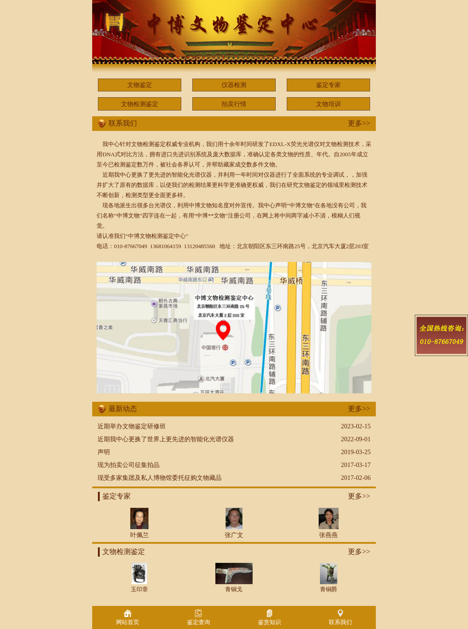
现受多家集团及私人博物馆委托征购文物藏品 (160, 477)
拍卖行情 (234, 103)
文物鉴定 (139, 84)
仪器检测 (234, 84)
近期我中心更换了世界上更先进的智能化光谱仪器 (166, 439)
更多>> (359, 123)
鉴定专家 (328, 84)
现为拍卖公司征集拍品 (129, 464)
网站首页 (127, 617)
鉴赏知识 (269, 617)
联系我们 (340, 617)
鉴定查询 (198, 617)
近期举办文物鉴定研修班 (132, 426)
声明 (104, 451)
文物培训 (328, 103)
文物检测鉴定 (139, 103)
